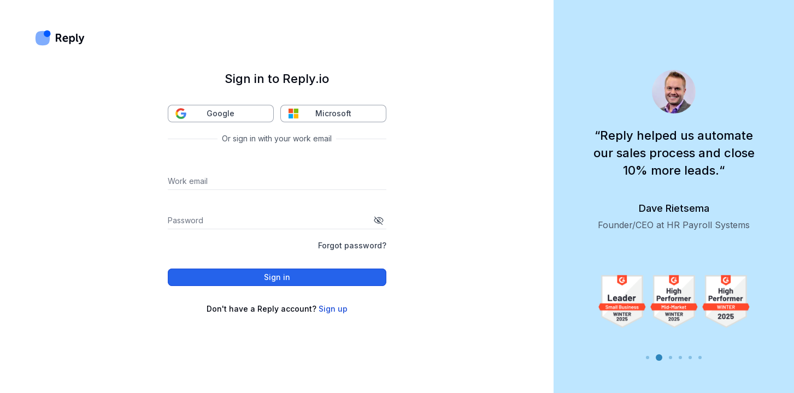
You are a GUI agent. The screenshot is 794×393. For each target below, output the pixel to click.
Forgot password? (352, 245)
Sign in (277, 277)
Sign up (333, 308)
